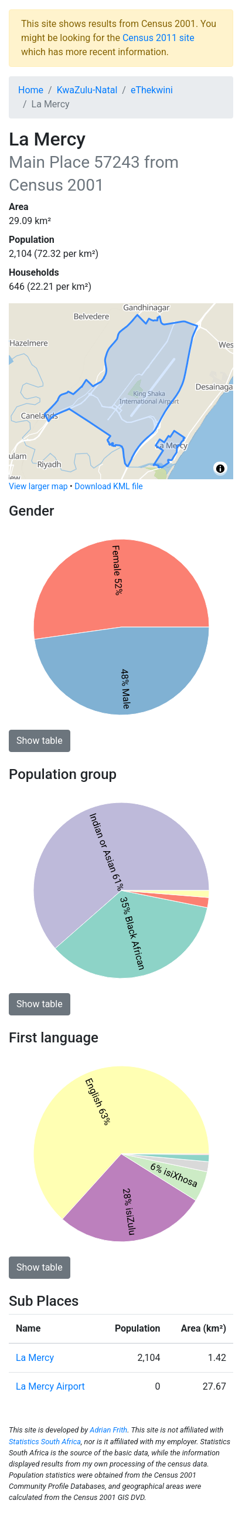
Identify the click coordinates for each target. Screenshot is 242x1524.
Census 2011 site (158, 37)
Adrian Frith (108, 1429)
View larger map (38, 486)
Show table (39, 740)
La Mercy (35, 1357)
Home (30, 90)
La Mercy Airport (50, 1386)
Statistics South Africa (45, 1441)
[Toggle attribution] (220, 469)
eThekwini (152, 90)
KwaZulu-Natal (87, 90)
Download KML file (108, 486)
